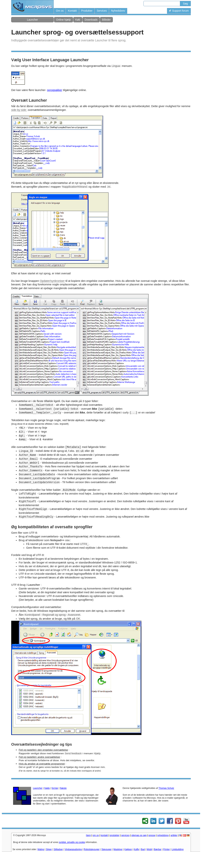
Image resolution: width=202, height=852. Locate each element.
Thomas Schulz (166, 788)
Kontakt (72, 10)
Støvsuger (106, 849)
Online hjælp (63, 19)
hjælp (47, 788)
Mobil (149, 849)
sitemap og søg (139, 835)
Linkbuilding (177, 849)
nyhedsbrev (163, 835)
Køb (77, 19)
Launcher (32, 19)
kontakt (104, 835)
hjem (88, 835)
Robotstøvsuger (92, 849)
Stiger (49, 849)
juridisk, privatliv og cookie (72, 842)
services (125, 835)
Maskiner (118, 849)
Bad (143, 849)
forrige (55, 788)
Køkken (128, 849)
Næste (63, 788)
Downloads (91, 19)
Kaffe (136, 849)
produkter (114, 835)
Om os (60, 10)
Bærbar (157, 849)
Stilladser (58, 849)
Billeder (106, 19)
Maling (40, 849)
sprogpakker (54, 90)
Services (102, 10)
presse (152, 835)
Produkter (87, 10)
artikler (174, 835)
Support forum (179, 10)
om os (96, 835)
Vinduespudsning (73, 849)
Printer (166, 849)
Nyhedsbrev (118, 10)
